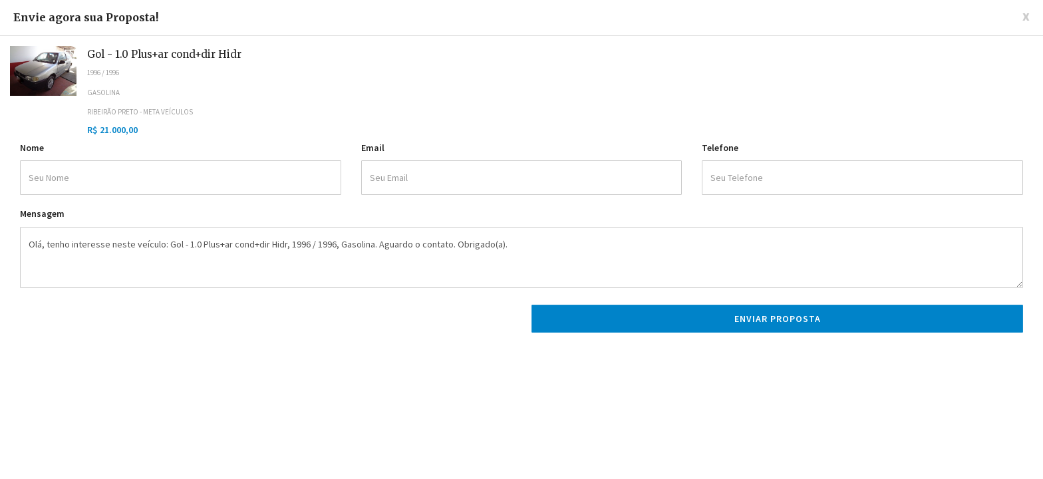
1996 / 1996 (103, 72)
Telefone (720, 148)
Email (372, 148)
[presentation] (121, 324)
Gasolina (103, 92)
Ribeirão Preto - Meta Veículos (140, 111)
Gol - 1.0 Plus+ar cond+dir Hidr (164, 54)
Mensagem (42, 214)
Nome (32, 148)
